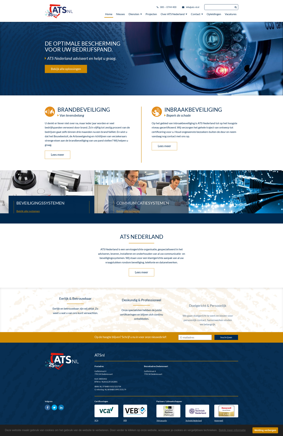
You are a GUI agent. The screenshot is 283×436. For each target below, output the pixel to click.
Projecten (151, 14)
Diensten (135, 14)
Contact (197, 14)
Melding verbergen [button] (265, 430)
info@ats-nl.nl (192, 7)
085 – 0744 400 (168, 7)
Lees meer (57, 154)
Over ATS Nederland (174, 14)
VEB (125, 420)
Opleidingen (214, 14)
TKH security (161, 420)
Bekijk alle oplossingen (66, 68)
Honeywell (218, 420)
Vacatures (231, 14)
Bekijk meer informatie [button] (232, 430)
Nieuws (120, 14)
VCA (96, 420)
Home (108, 14)
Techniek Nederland (193, 420)
